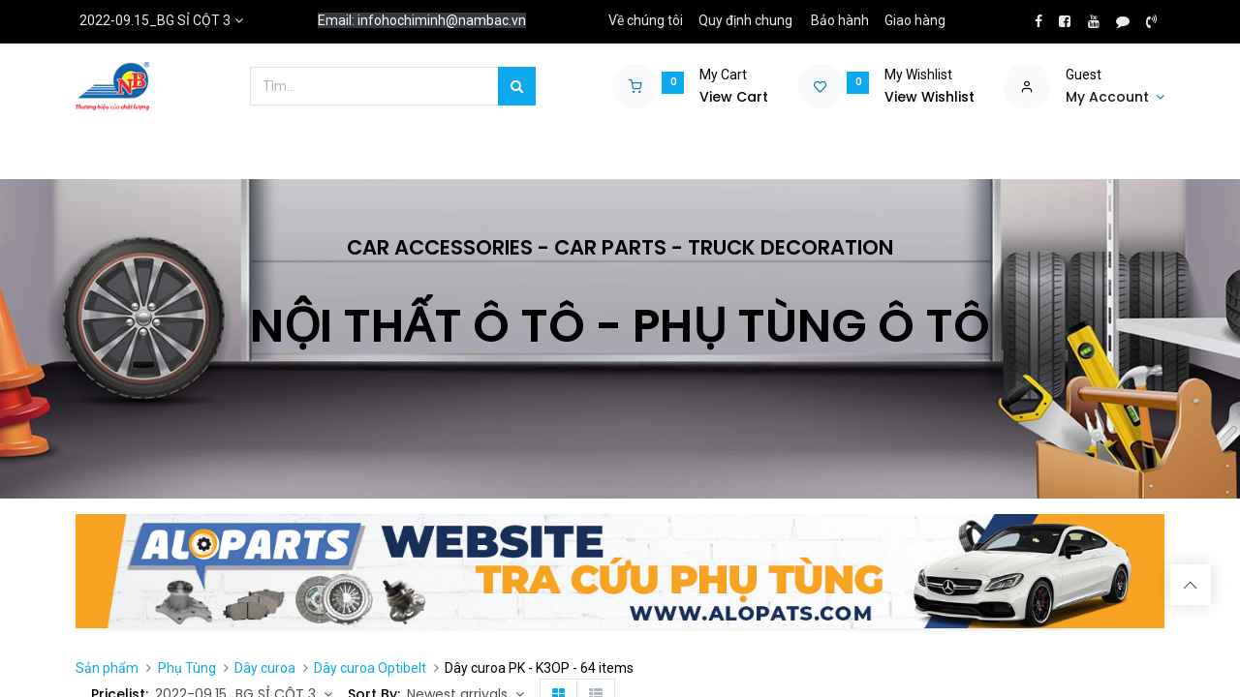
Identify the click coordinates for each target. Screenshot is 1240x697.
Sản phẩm (107, 668)
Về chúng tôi (645, 20)
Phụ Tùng (187, 668)
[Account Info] (1115, 97)
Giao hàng (915, 20)
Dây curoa (264, 668)
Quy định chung (745, 20)
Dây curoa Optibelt (370, 668)
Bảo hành (840, 20)
